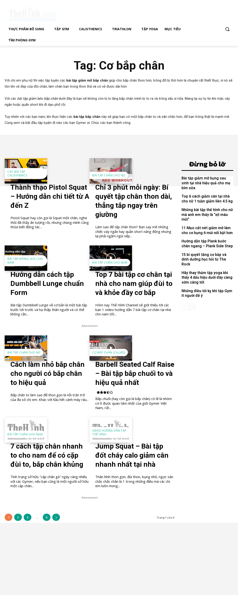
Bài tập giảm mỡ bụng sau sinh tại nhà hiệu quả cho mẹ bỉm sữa (207, 182)
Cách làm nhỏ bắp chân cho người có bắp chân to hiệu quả (47, 373)
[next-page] (56, 517)
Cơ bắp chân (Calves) (108, 352)
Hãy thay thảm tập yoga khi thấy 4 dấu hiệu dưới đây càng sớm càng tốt (207, 269)
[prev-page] (184, 298)
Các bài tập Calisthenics (17, 173)
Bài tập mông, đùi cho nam (25, 260)
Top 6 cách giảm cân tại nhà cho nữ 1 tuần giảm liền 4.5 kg (206, 197)
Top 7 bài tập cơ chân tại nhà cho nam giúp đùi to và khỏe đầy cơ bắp (133, 283)
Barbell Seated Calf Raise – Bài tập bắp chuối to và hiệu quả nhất (134, 373)
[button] (227, 29)
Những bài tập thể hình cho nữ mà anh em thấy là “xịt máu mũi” (206, 213)
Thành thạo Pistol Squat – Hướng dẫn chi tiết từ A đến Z (49, 196)
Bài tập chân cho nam (109, 262)
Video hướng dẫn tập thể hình (109, 432)
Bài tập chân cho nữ (108, 175)
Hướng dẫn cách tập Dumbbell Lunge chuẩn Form (47, 283)
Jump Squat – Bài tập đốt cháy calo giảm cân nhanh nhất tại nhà (132, 455)
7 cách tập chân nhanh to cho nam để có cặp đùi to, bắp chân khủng (46, 455)
